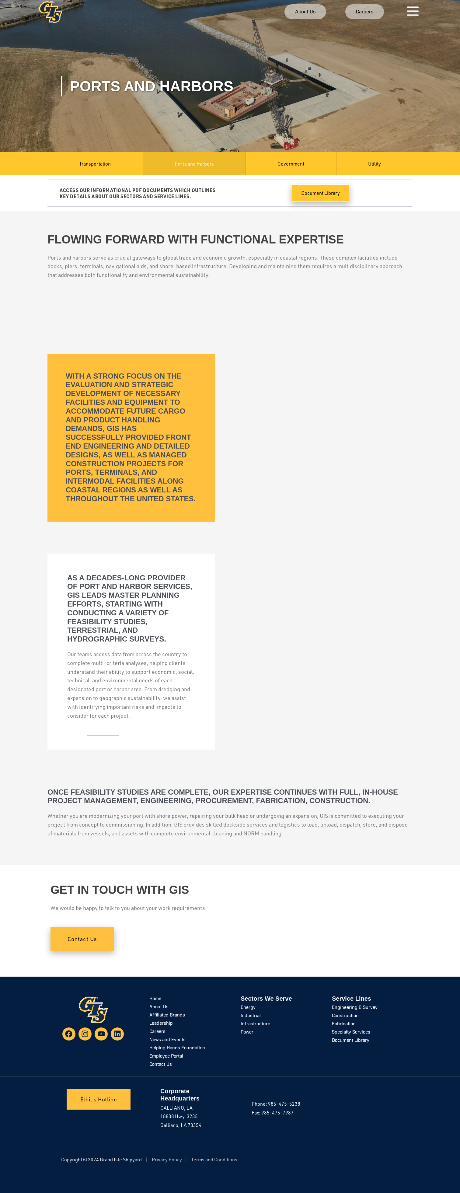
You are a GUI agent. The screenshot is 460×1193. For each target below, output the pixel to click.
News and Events (167, 1040)
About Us (159, 1007)
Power (247, 1032)
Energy (248, 1008)
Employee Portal (166, 1056)
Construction (345, 1016)
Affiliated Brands (167, 1015)
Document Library (350, 1040)
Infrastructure (255, 1024)
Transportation (95, 164)
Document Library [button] (320, 193)
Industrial (251, 1016)
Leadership (161, 1023)
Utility (374, 164)
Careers (157, 1032)
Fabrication (344, 1024)
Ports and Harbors (194, 164)
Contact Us (160, 1064)
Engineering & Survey (355, 1008)
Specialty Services (351, 1032)
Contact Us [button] (82, 939)
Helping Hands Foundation (177, 1048)
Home (155, 999)
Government (290, 164)
